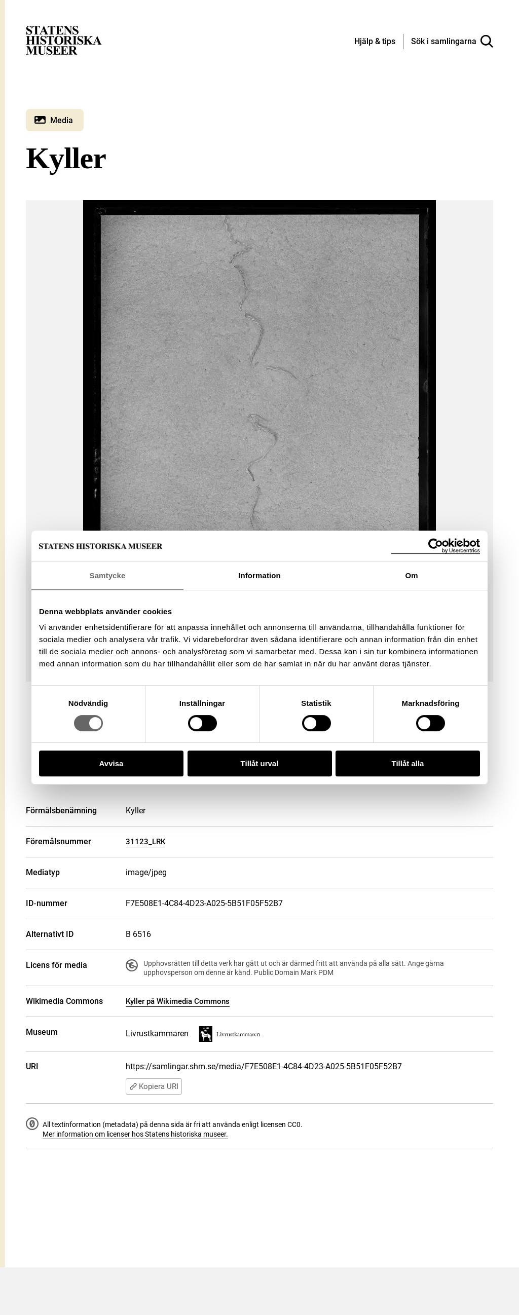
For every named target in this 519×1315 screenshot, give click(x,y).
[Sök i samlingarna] (452, 41)
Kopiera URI (153, 1086)
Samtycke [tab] (108, 575)
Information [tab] (259, 575)
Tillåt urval (260, 763)
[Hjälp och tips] (374, 42)
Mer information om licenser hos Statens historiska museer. (135, 1134)
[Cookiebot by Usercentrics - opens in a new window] (435, 546)
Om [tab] (411, 575)
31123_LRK (145, 841)
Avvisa (111, 763)
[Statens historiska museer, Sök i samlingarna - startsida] (64, 40)
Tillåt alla (408, 763)
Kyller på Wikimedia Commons (178, 1001)
